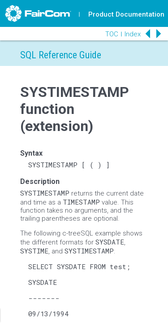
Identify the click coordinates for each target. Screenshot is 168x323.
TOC (111, 34)
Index (133, 34)
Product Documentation (126, 14)
